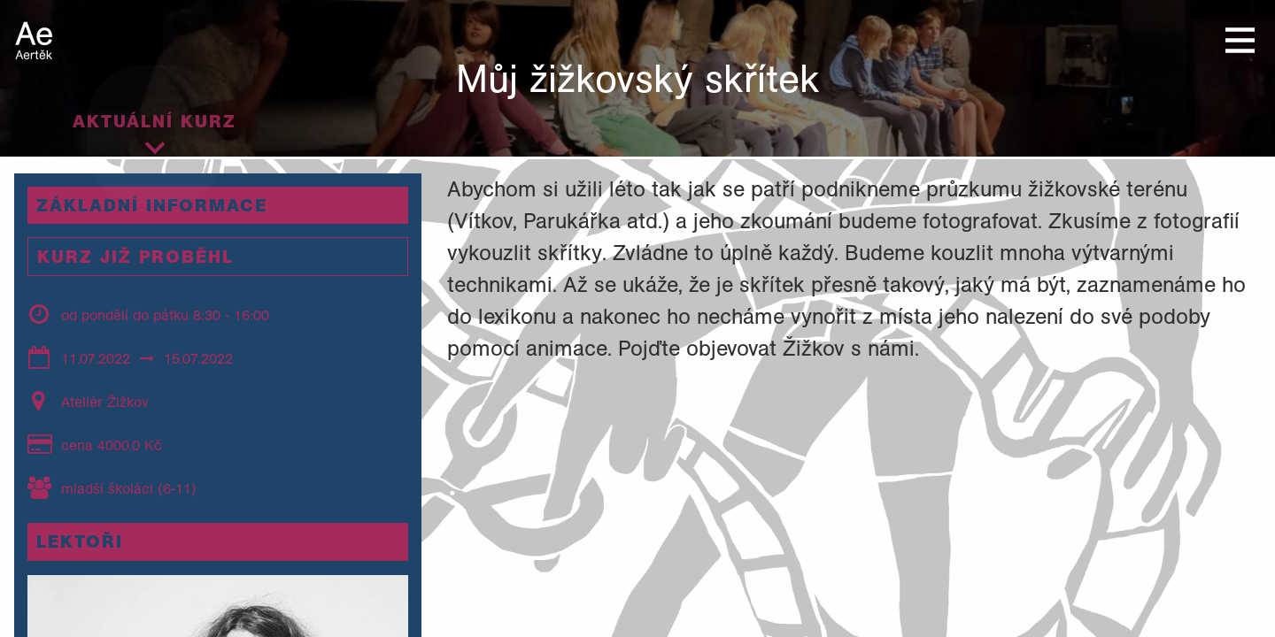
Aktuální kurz (154, 121)
